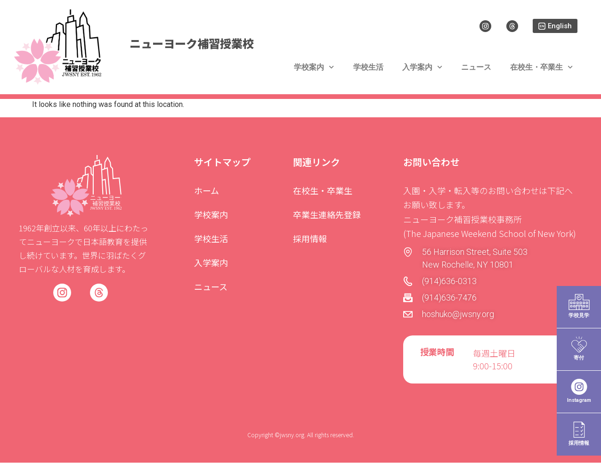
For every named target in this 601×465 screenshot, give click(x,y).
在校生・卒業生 (541, 71)
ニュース (476, 71)
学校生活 (368, 71)
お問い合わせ (431, 164)
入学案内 (422, 71)
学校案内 (314, 71)
